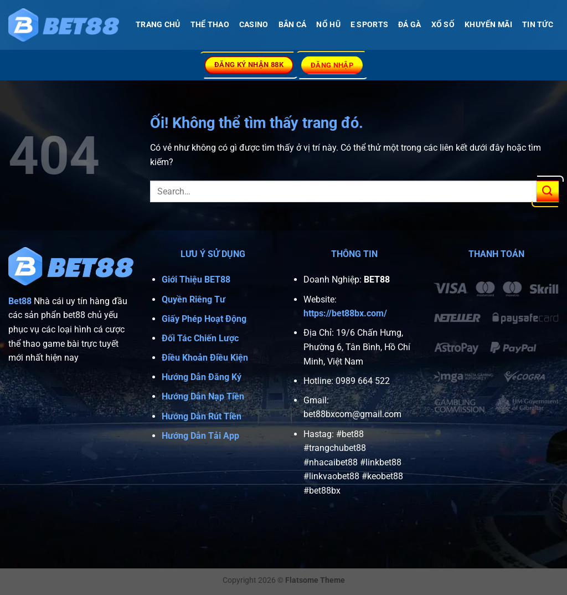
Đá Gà (409, 24)
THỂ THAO (209, 24)
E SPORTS (369, 24)
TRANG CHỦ (158, 24)
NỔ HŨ (328, 24)
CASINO (254, 24)
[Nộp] (548, 191)
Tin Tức (537, 24)
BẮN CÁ (293, 24)
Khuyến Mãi (488, 24)
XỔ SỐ (443, 24)
